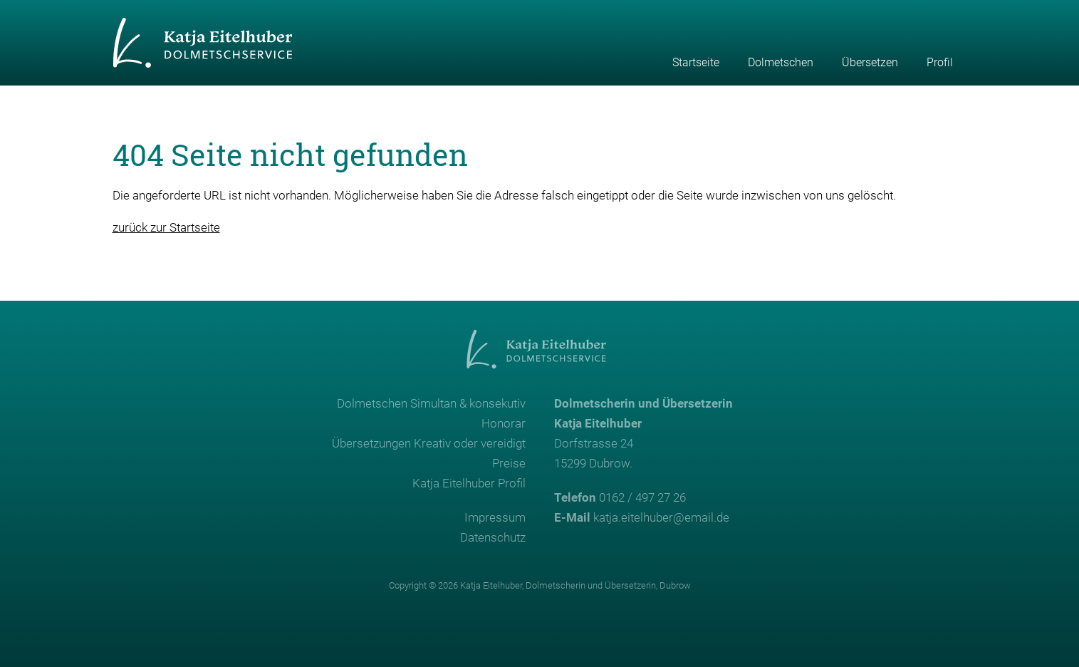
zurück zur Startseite (166, 227)
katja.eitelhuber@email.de (661, 517)
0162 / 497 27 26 (642, 497)
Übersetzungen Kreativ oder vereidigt (429, 443)
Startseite (695, 62)
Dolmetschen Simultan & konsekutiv (431, 403)
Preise (509, 463)
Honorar (503, 423)
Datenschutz (493, 537)
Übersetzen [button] (870, 62)
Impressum (495, 517)
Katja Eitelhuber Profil (469, 483)
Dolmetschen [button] (780, 62)
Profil (940, 62)
